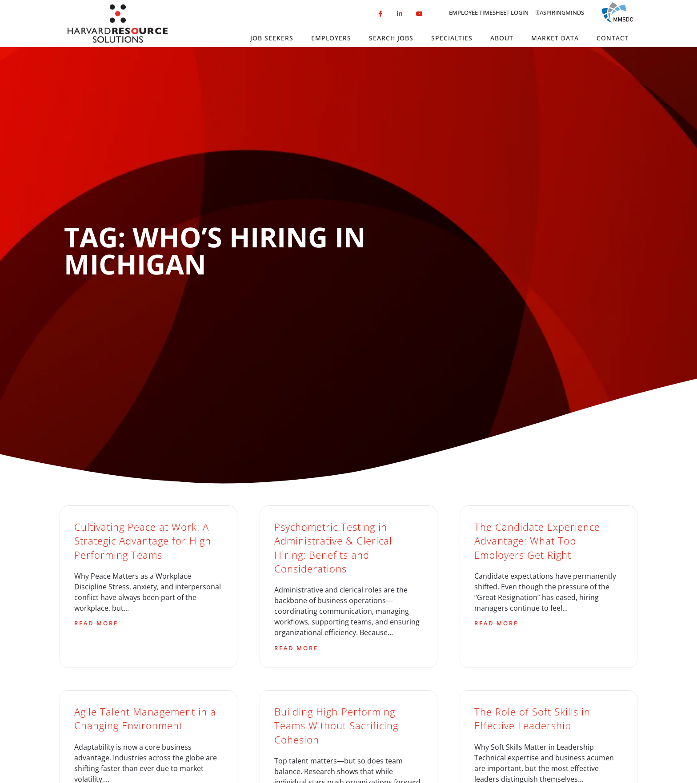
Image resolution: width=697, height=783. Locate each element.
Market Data (555, 38)
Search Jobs (391, 38)
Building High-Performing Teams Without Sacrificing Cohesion (336, 726)
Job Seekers (271, 38)
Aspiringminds (562, 12)
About (501, 38)
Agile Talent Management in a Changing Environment (145, 718)
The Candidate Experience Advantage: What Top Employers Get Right (537, 541)
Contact (613, 38)
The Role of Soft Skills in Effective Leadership (532, 718)
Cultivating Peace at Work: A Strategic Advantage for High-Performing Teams (144, 541)
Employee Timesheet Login (489, 12)
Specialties (452, 38)
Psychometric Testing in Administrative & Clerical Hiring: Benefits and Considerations (333, 548)
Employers (331, 38)
